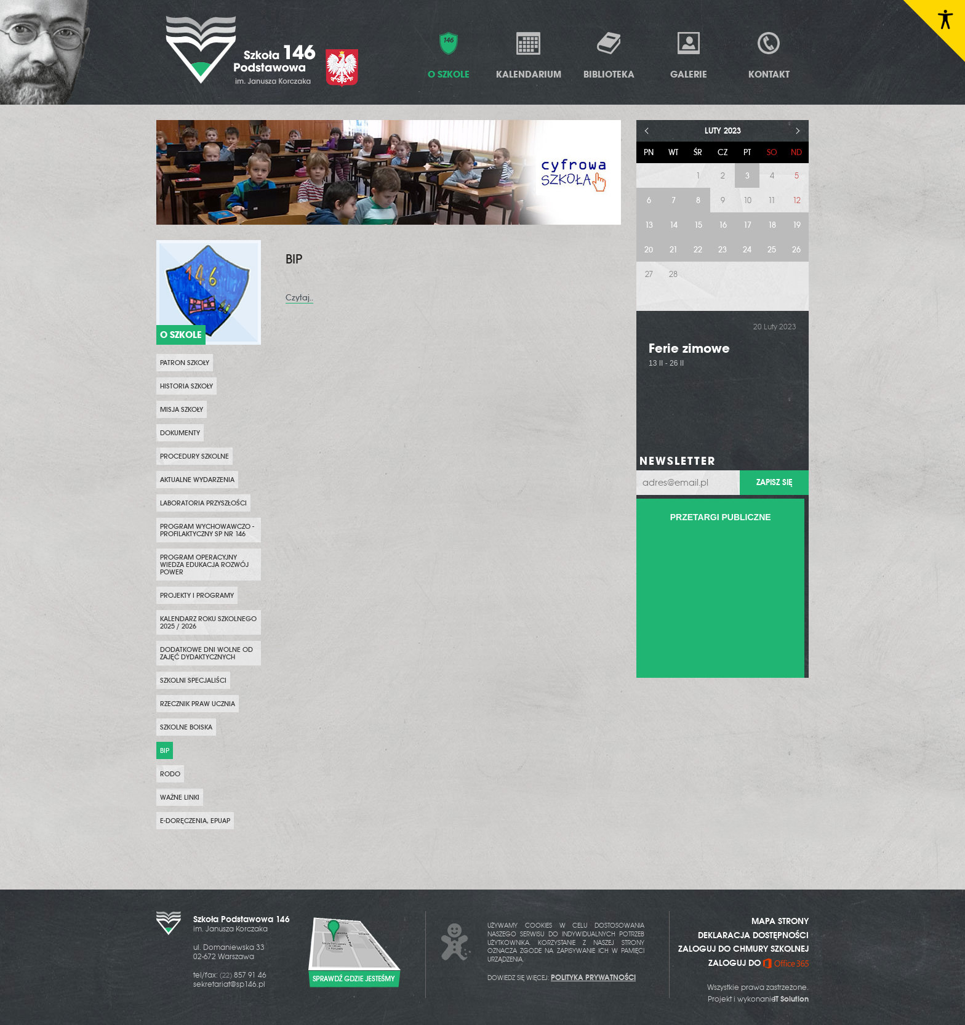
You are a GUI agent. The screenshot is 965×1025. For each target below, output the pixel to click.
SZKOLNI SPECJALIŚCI (193, 680)
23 (722, 249)
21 (674, 249)
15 (698, 225)
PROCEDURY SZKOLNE (194, 456)
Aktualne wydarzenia (197, 479)
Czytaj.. (299, 297)
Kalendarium (528, 55)
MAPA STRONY (780, 921)
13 (649, 225)
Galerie (688, 55)
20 (648, 249)
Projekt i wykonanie (758, 999)
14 (674, 225)
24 (747, 249)
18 (772, 225)
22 (698, 249)
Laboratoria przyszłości (203, 503)
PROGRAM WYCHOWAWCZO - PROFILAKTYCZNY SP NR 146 (207, 530)
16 (723, 225)
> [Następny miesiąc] (798, 131)
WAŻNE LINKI (179, 797)
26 (796, 249)
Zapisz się (774, 482)
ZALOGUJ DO (758, 962)
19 (797, 225)
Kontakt (769, 55)
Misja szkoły (181, 409)
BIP (164, 750)
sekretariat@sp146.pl (229, 984)
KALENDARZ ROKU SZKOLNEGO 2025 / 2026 (208, 622)
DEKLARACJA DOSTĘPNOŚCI (753, 935)
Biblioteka (609, 55)
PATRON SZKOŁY (184, 362)
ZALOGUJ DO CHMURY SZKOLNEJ (743, 948)
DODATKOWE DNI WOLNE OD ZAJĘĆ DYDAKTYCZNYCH (206, 653)
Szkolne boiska (186, 727)
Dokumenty (180, 432)
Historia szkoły (186, 386)
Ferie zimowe (689, 348)
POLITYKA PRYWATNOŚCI (593, 978)
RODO (170, 774)
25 (771, 249)
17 (747, 225)
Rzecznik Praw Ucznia (197, 703)
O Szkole (449, 55)
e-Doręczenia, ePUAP (195, 820)
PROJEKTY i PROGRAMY (197, 595)
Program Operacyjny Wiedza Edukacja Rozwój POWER (204, 564)
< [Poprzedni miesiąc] (647, 131)
